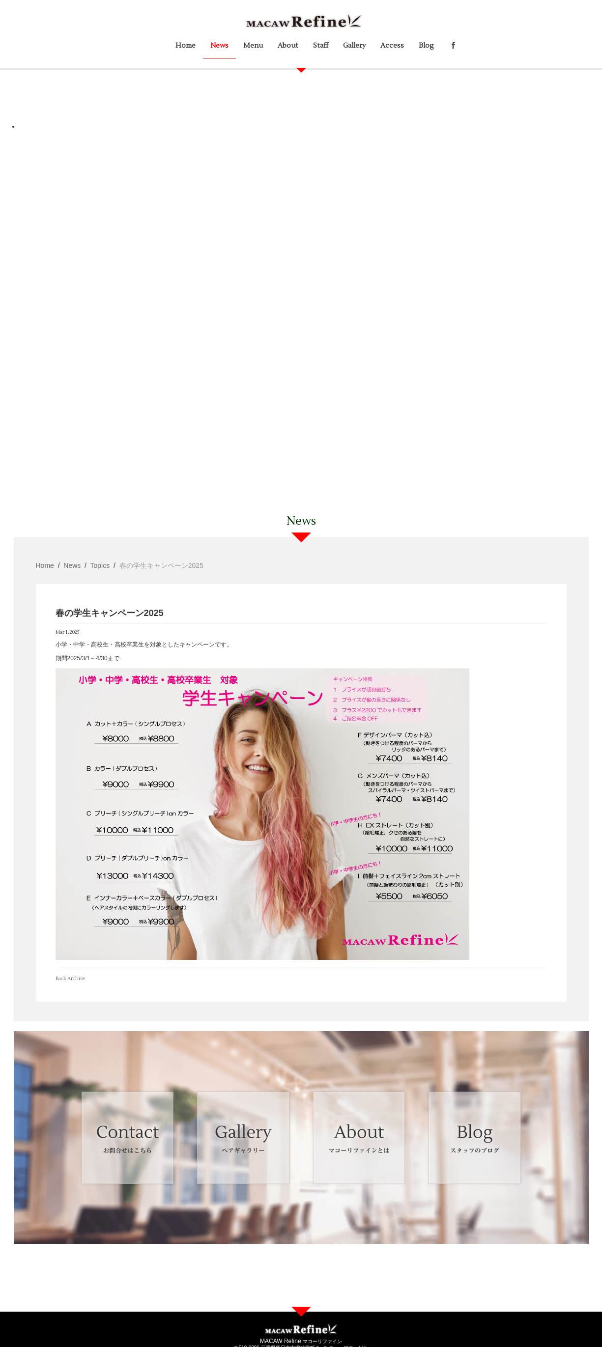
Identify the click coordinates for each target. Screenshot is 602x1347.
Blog (426, 45)
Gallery (354, 45)
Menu (253, 45)
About (288, 45)
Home (185, 45)
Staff (320, 45)
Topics (100, 565)
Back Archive (70, 978)
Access (392, 45)
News (219, 45)
